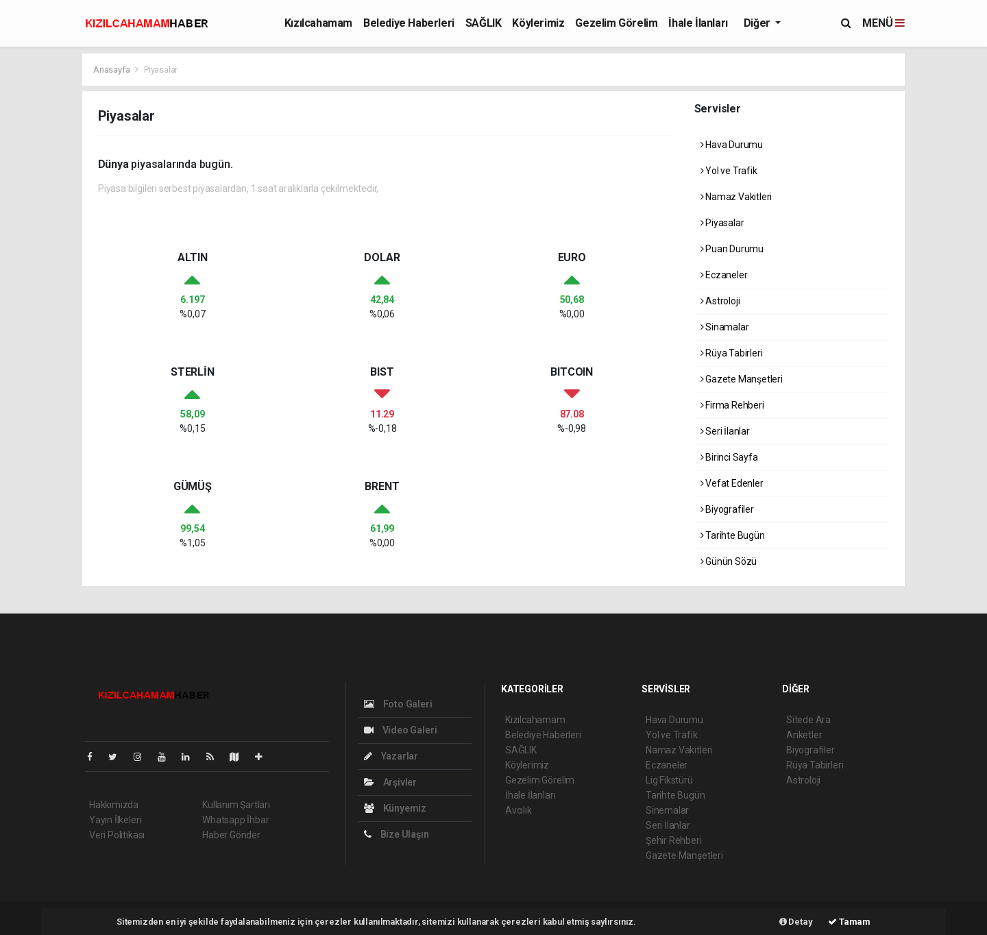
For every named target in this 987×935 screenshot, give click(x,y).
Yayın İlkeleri (115, 819)
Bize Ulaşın (396, 834)
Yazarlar (391, 756)
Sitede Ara (808, 719)
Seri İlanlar (725, 431)
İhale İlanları (697, 22)
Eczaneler (724, 274)
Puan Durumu (732, 248)
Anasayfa (112, 69)
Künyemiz (395, 808)
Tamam (849, 921)
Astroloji (720, 300)
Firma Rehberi (732, 405)
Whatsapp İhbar (235, 819)
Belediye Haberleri (408, 22)
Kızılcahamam (318, 22)
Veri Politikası (117, 834)
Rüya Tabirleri (731, 353)
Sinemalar (667, 810)
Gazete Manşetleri (741, 379)
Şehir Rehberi (674, 840)
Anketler (804, 734)
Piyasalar (161, 69)
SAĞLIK (483, 22)
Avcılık (518, 810)
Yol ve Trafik (728, 170)
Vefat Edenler (732, 483)
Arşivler (390, 782)
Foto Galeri (398, 704)
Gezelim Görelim (616, 22)
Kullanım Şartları (236, 804)
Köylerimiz (538, 22)
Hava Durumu (732, 144)
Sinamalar (724, 326)
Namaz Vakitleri (736, 196)
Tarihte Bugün (732, 535)
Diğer (758, 22)
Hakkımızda (113, 804)
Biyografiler (727, 509)
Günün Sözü (728, 561)
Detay (796, 921)
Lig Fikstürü (669, 780)
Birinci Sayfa (729, 457)
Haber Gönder (231, 834)
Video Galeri (400, 730)
